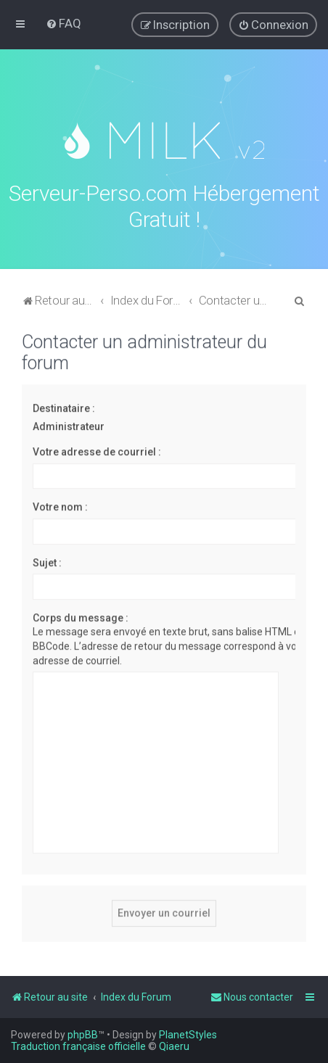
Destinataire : (64, 407)
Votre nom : (60, 505)
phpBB (82, 1035)
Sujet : (47, 560)
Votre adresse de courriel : (97, 450)
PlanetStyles (188, 1035)
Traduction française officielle (78, 1046)
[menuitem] (63, 23)
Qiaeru (174, 1046)
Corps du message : (80, 615)
